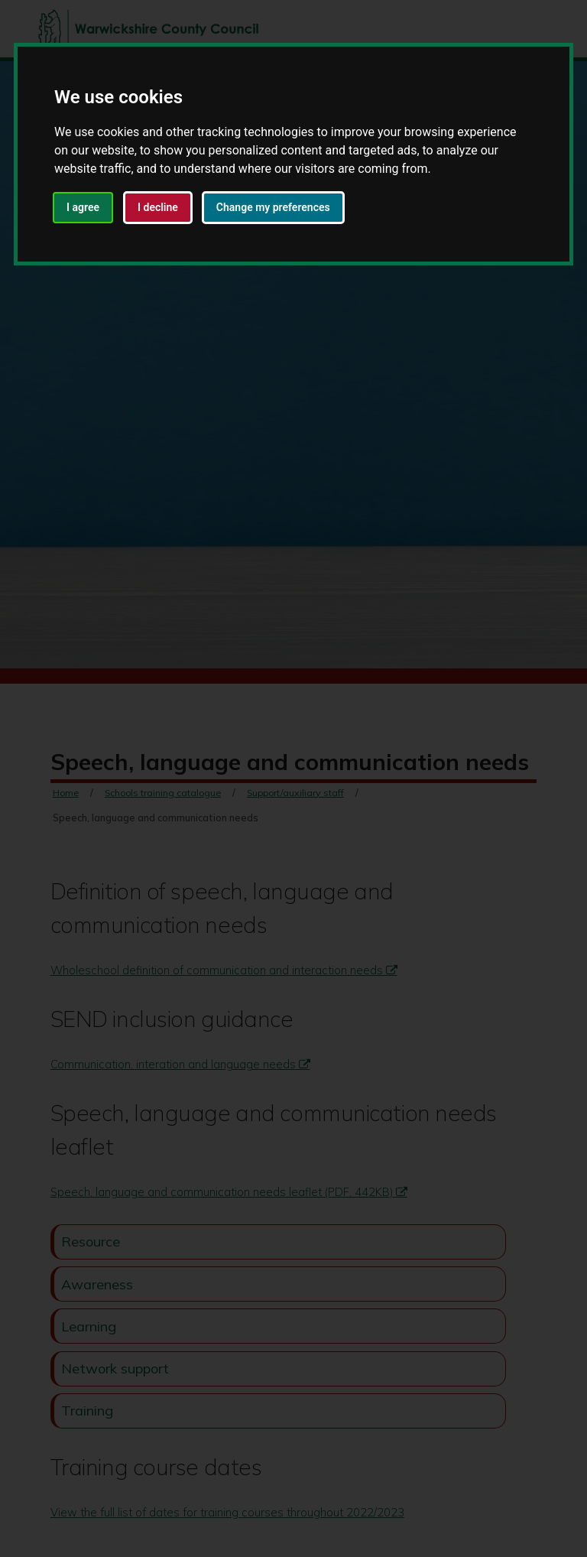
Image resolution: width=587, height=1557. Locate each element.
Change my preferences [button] (273, 207)
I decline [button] (158, 207)
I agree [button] (82, 207)
